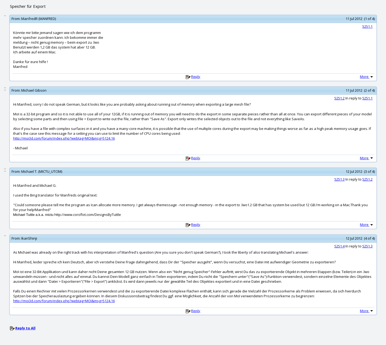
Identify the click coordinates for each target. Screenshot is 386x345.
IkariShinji (29, 238)
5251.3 (339, 179)
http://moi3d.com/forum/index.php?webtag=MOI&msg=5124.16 (64, 138)
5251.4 (339, 246)
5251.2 (339, 98)
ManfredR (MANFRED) (38, 18)
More (367, 76)
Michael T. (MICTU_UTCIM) (41, 171)
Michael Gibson (34, 90)
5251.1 (367, 26)
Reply (195, 76)
